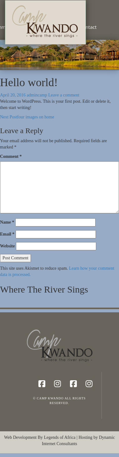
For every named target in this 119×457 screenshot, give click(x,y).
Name (7, 222)
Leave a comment (63, 95)
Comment (11, 156)
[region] (59, 55)
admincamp (37, 95)
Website (7, 246)
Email (7, 234)
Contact (88, 27)
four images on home (27, 117)
